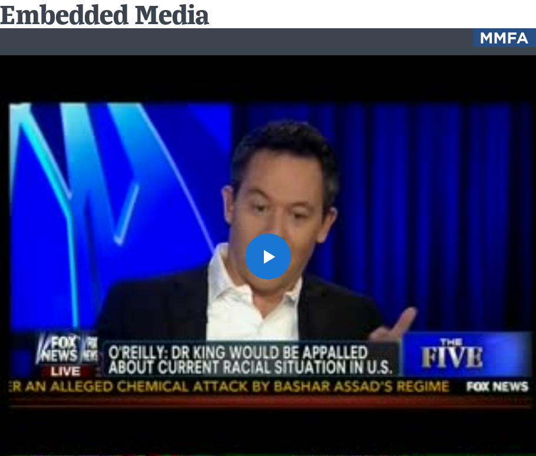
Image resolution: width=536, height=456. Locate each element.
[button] (268, 256)
